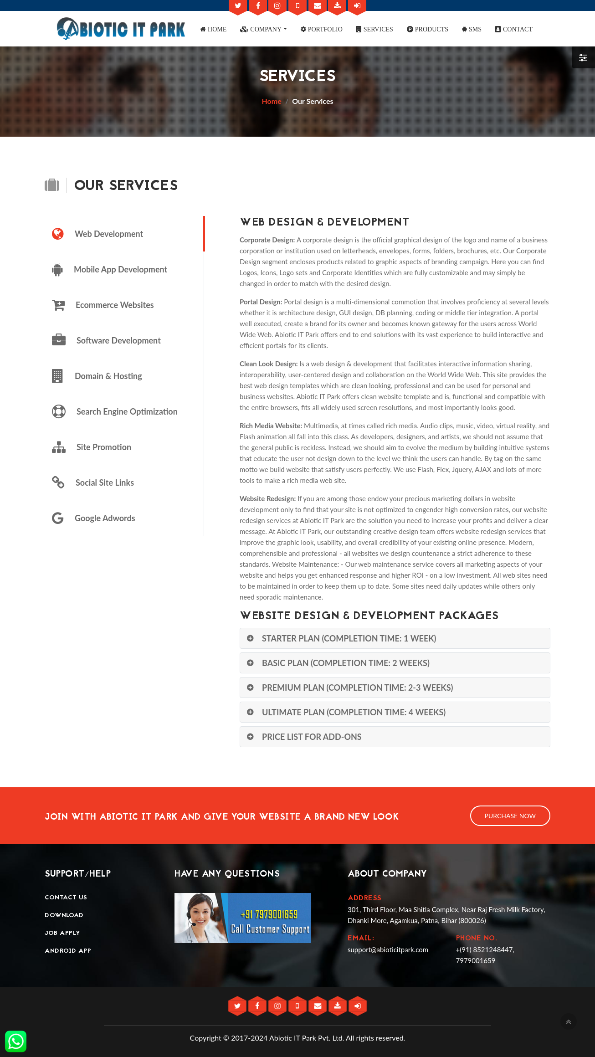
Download (64, 915)
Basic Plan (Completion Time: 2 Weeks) (346, 663)
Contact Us (66, 898)
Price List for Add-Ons (312, 737)
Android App (68, 951)
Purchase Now (510, 816)
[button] (213, 29)
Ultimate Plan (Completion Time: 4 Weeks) (354, 712)
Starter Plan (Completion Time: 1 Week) (349, 638)
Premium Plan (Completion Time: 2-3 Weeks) (357, 687)
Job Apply (63, 933)
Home (272, 101)
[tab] (124, 233)
